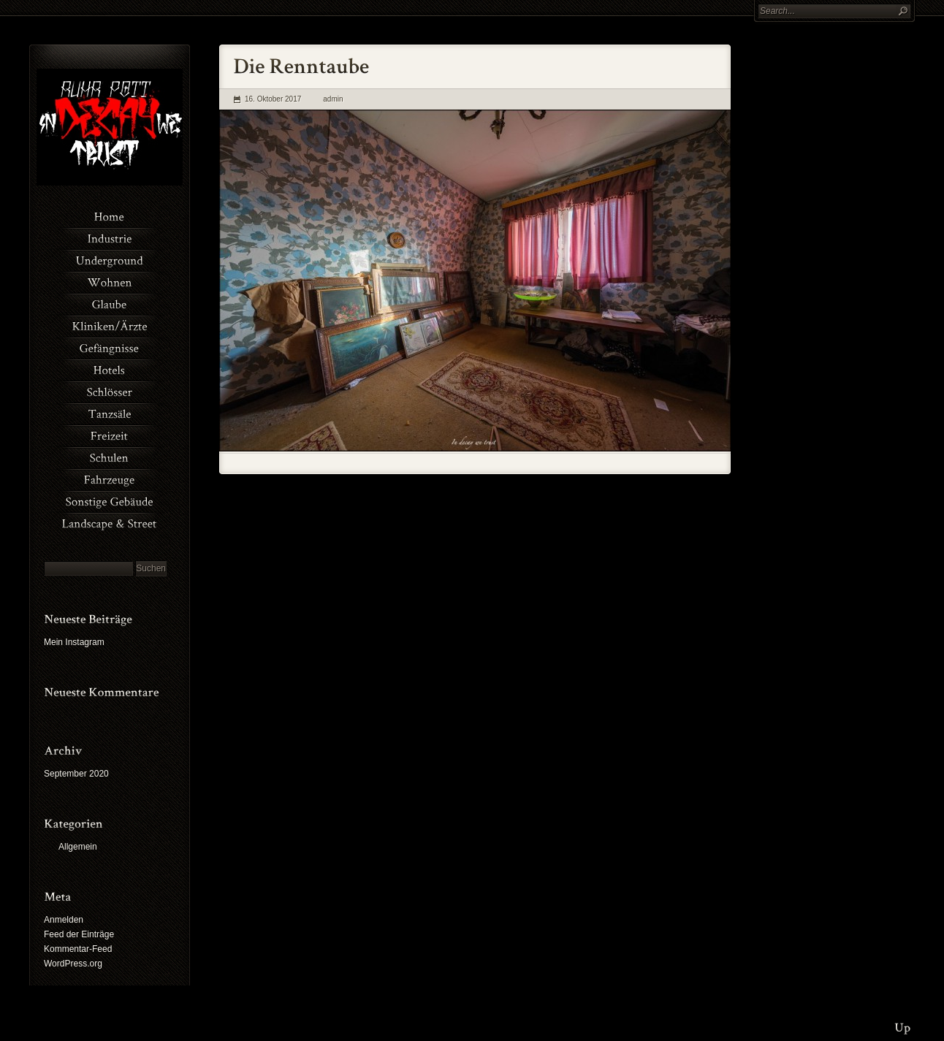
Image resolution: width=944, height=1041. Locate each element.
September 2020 (76, 774)
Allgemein (77, 847)
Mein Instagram (74, 642)
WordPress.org (73, 963)
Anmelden (63, 920)
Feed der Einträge (79, 934)
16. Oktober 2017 (273, 99)
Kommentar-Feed (78, 949)
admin (333, 99)
